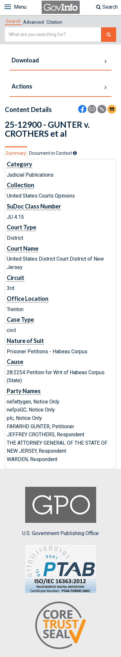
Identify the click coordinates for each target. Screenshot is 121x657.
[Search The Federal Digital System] (108, 34)
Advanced (33, 22)
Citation (54, 22)
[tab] (13, 21)
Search (107, 7)
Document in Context (53, 153)
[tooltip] (75, 153)
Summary (16, 153)
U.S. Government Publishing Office (60, 511)
